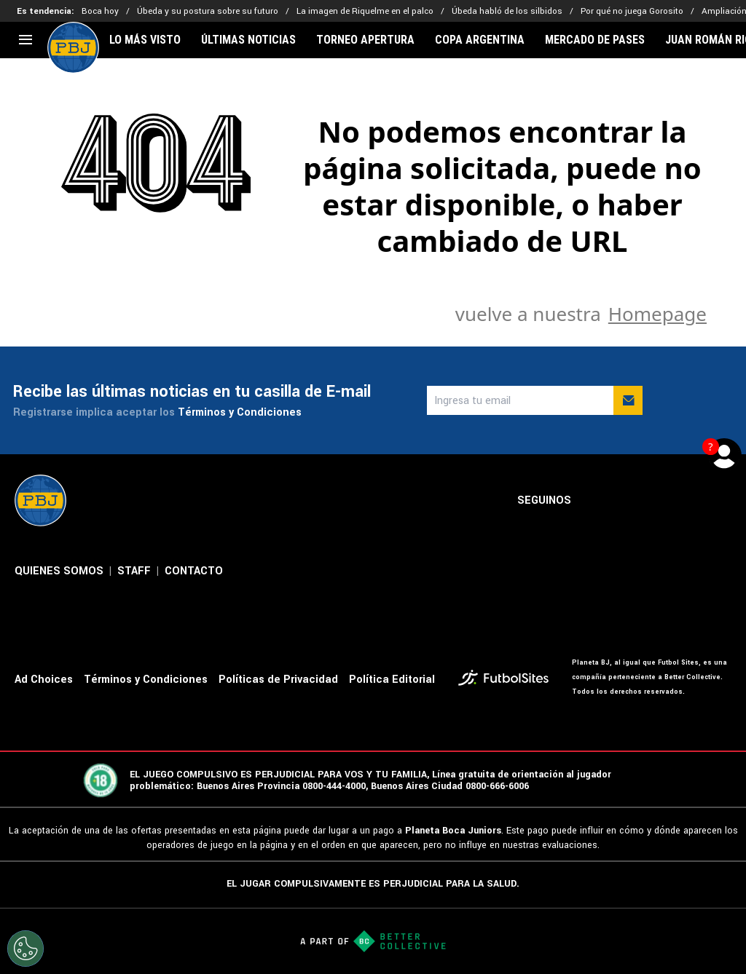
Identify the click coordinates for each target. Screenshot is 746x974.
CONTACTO (194, 571)
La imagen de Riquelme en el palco (365, 11)
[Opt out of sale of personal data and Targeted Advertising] (25, 948)
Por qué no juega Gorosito (632, 11)
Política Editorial (392, 679)
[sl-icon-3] (658, 501)
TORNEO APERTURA (365, 40)
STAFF (134, 571)
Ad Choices (44, 679)
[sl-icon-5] (722, 501)
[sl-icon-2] (626, 501)
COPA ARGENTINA (480, 40)
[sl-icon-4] (690, 501)
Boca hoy (100, 11)
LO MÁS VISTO (145, 40)
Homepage (657, 314)
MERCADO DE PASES (595, 40)
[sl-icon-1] (594, 501)
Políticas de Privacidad (278, 679)
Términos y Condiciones (240, 412)
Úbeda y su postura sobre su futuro (207, 11)
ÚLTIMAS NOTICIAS (248, 40)
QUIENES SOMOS (59, 571)
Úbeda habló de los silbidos (507, 11)
